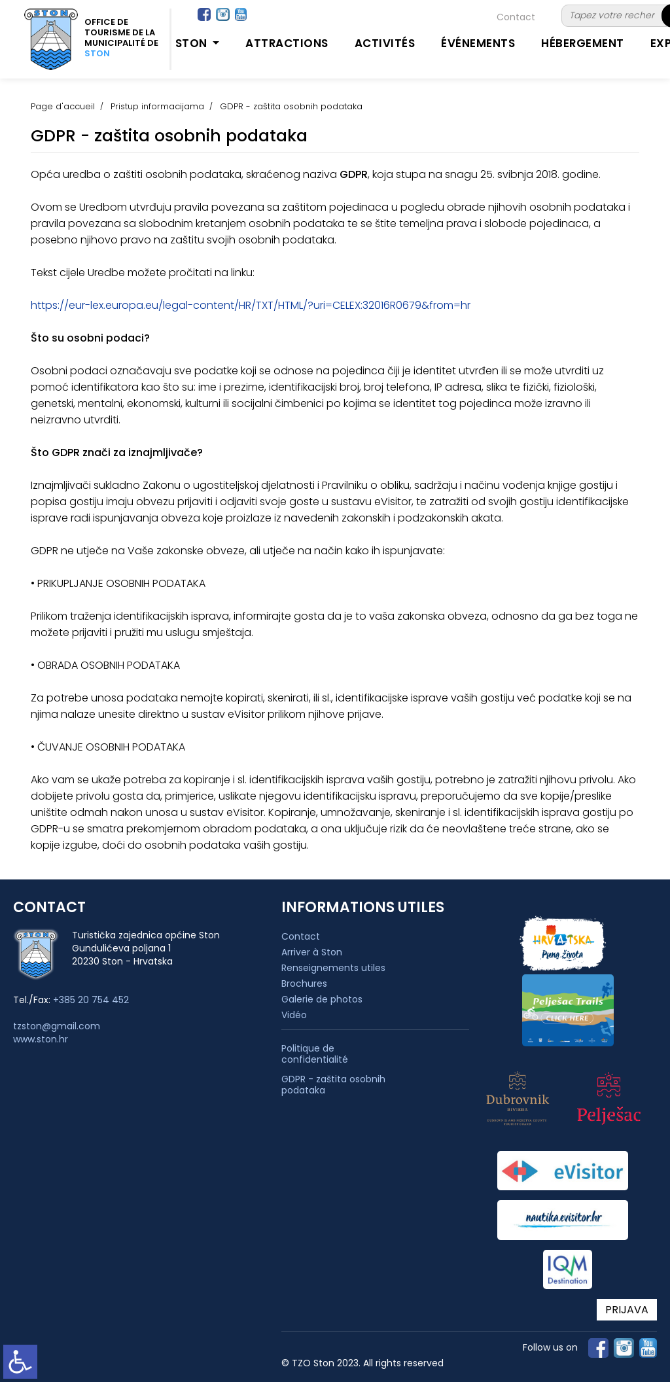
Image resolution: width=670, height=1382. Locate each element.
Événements (478, 43)
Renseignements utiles (333, 967)
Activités (385, 43)
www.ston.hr (40, 1039)
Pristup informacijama (157, 106)
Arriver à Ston (311, 952)
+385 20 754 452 (91, 999)
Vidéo (294, 1014)
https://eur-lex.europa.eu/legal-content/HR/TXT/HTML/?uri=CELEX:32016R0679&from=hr (250, 305)
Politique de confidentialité (314, 1054)
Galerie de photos (321, 999)
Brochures (304, 983)
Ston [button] (193, 43)
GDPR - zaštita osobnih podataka (333, 1085)
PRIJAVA (627, 1309)
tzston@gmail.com (56, 1026)
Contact (516, 17)
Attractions (286, 43)
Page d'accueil (63, 106)
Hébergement (582, 43)
